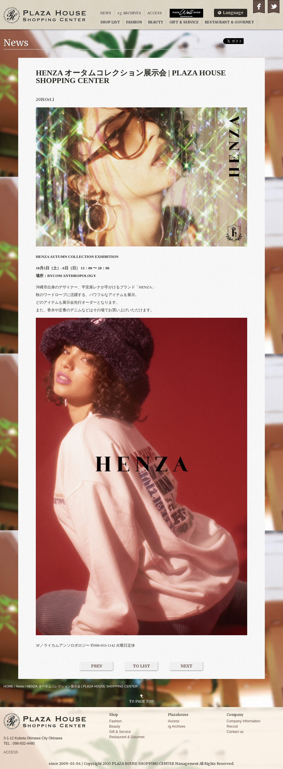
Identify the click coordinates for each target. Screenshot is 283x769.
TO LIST (141, 666)
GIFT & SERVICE (184, 22)
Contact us (235, 732)
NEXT (186, 666)
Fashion (115, 721)
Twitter (273, 6)
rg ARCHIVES (129, 13)
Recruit (232, 726)
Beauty (114, 726)
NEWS (105, 13)
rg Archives (176, 726)
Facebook (259, 6)
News (20, 686)
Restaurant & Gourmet (126, 737)
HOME (8, 686)
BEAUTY (155, 22)
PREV (96, 666)
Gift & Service (120, 732)
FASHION (134, 22)
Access (173, 721)
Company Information (243, 721)
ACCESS (154, 13)
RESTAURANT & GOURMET (229, 22)
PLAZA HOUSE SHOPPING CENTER (45, 15)
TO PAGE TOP (141, 701)
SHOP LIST (110, 22)
